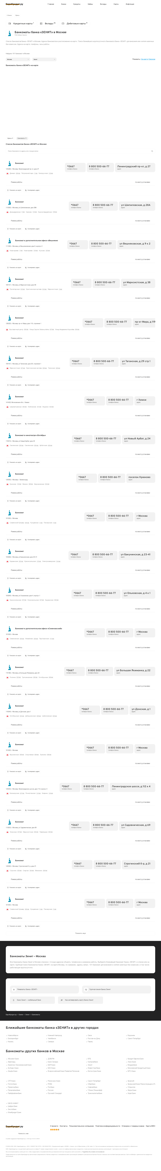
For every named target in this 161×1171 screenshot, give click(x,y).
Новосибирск (13, 1040)
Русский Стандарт (55, 1098)
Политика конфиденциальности (107, 1131)
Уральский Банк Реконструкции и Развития (144, 1089)
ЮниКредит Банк (14, 1117)
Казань (10, 1047)
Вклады (103, 4)
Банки (63, 4)
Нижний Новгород (55, 1040)
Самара (51, 1047)
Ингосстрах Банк (94, 1076)
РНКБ (50, 1089)
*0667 (71, 167)
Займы (90, 4)
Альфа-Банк (12, 1076)
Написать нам (23, 1139)
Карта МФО (150, 1131)
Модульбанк (132, 1070)
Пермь (90, 1047)
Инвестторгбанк (94, 1073)
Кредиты (76, 4)
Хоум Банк (132, 1098)
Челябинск (52, 1043)
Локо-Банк (132, 1067)
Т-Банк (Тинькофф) (95, 1095)
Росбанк (51, 1092)
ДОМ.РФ (51, 1064)
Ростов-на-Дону (94, 1043)
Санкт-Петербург (134, 1043)
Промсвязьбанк (14, 1095)
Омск (90, 1040)
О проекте (54, 1131)
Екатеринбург (13, 1043)
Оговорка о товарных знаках (133, 1131)
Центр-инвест (13, 1108)
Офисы (18, 15)
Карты (116, 4)
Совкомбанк (92, 1092)
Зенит (27, 1019)
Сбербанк (91, 1089)
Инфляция (130, 4)
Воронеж (131, 1040)
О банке (9, 15)
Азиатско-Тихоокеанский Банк (20, 1070)
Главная (51, 4)
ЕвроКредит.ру (11, 1019)
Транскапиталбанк (95, 1098)
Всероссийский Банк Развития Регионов (63, 1076)
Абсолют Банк (13, 1064)
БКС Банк (51, 1073)
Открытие (131, 1092)
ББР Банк (51, 1070)
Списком (151, 59)
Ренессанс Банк (54, 1086)
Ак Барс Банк (13, 1073)
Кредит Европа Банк (136, 1064)
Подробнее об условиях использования (93, 1157)
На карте (144, 59)
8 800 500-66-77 (99, 167)
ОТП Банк (11, 1086)
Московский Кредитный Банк (139, 1073)
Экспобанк (12, 1114)
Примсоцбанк (13, 1092)
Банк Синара (53, 1067)
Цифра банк (12, 1111)
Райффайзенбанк (14, 1098)
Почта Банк (12, 1089)
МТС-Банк (132, 1076)
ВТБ (89, 1064)
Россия (50, 1095)
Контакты (64, 1131)
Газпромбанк (93, 1067)
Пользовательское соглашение (81, 1131)
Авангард (11, 1067)
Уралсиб (131, 1086)
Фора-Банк (132, 1095)
